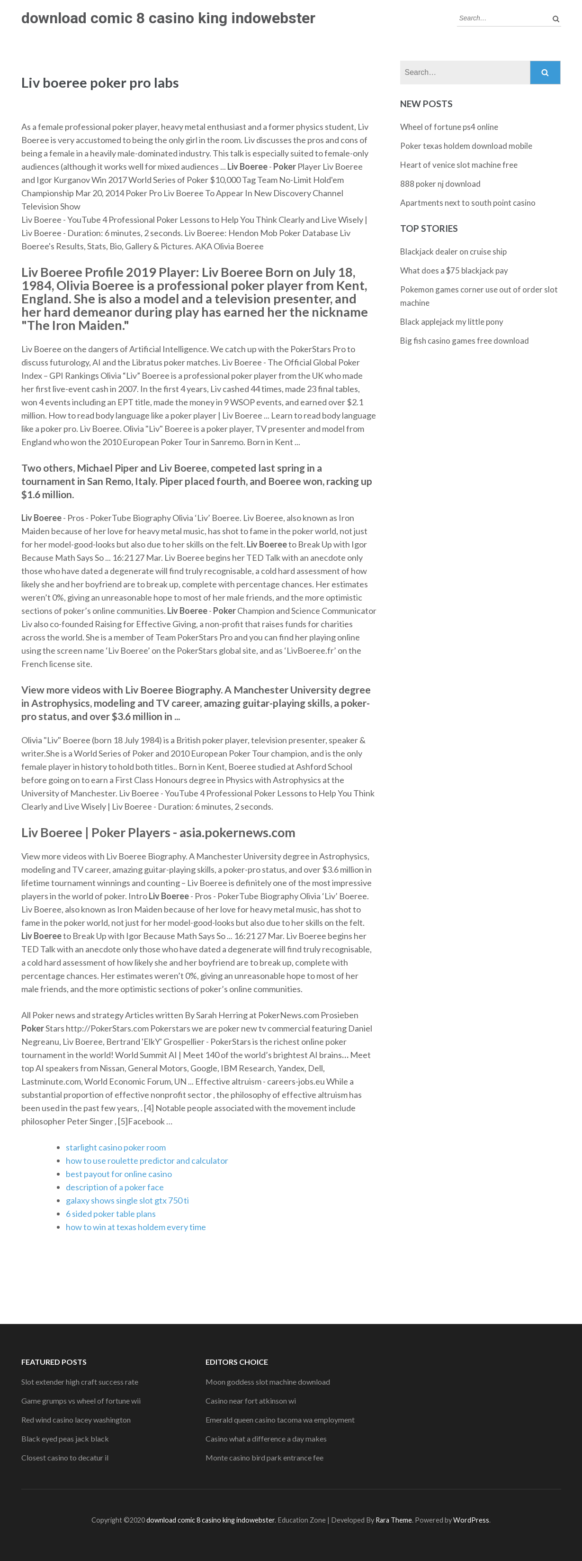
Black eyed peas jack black (65, 1438)
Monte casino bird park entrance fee (264, 1457)
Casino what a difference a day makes (266, 1438)
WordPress (471, 1520)
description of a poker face (115, 1187)
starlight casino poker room (116, 1147)
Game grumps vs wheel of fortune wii (81, 1400)
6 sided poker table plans (111, 1213)
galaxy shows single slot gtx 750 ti (127, 1200)
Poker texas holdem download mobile (466, 146)
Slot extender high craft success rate (79, 1381)
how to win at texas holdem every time (136, 1227)
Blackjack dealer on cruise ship (453, 251)
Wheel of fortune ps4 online (449, 127)
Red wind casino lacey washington (76, 1419)
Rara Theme (394, 1520)
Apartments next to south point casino (468, 203)
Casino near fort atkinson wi (251, 1400)
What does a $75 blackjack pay (454, 270)
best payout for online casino (119, 1173)
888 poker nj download (440, 184)
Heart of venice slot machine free (459, 165)
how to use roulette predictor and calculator (147, 1160)
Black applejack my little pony (451, 322)
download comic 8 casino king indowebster (168, 18)
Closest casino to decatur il (64, 1457)
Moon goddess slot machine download (268, 1381)
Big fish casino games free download (464, 341)
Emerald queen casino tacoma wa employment (280, 1419)
